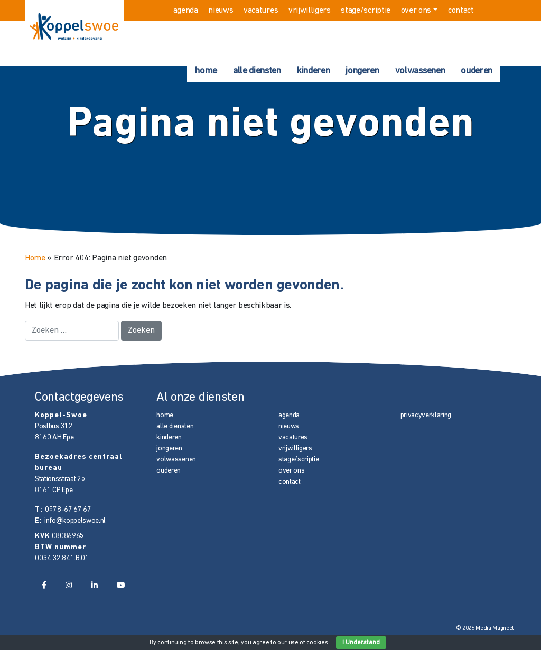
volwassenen (420, 71)
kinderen (313, 71)
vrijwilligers (309, 10)
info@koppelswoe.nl (75, 521)
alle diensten (257, 71)
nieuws (220, 10)
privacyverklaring (426, 415)
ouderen (476, 71)
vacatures (261, 10)
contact (461, 10)
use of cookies (308, 642)
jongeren (362, 71)
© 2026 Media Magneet (485, 629)
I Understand (361, 642)
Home (35, 258)
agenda (185, 10)
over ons (416, 10)
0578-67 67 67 (68, 510)
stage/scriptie (365, 10)
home (206, 71)
